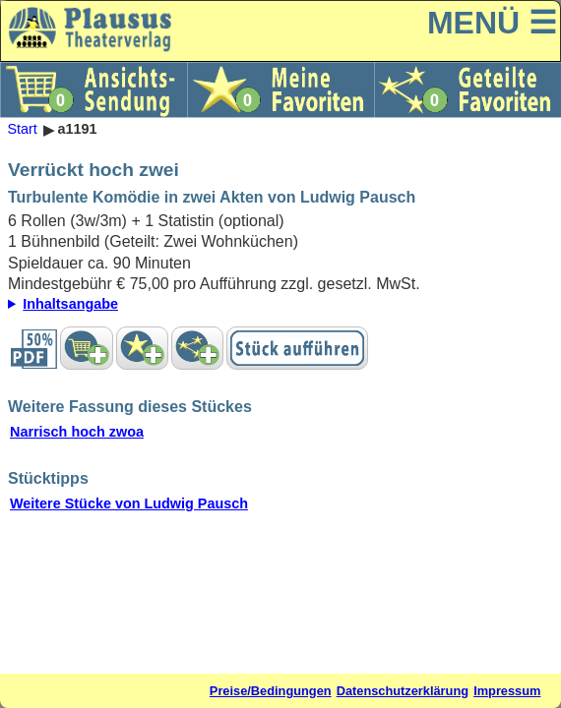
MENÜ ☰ (492, 22)
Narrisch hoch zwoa (77, 432)
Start (21, 130)
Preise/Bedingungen (271, 690)
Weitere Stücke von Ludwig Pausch (129, 503)
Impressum (506, 690)
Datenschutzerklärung (402, 690)
